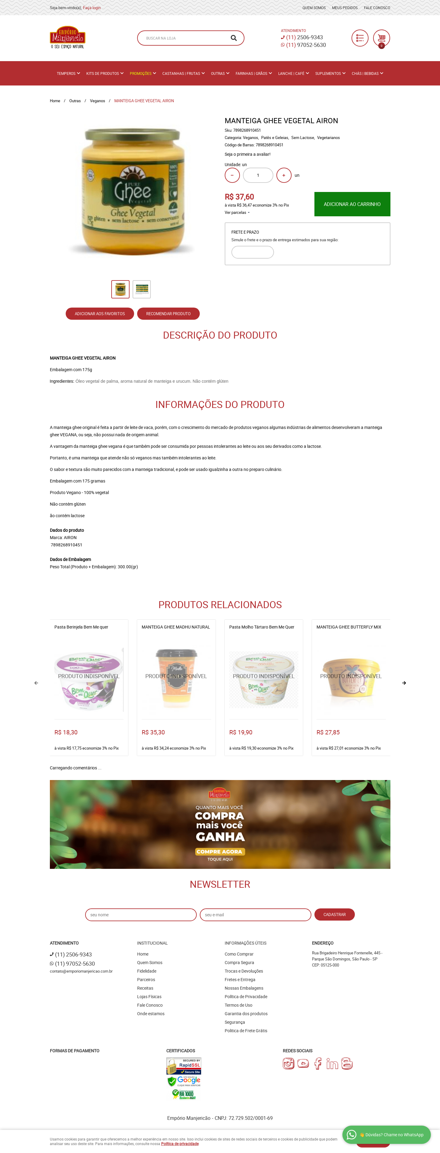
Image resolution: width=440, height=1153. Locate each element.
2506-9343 (304, 37)
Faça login (92, 7)
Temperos (66, 73)
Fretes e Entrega (240, 979)
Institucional (152, 943)
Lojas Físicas (149, 996)
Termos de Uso (238, 1005)
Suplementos (328, 73)
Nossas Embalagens (244, 988)
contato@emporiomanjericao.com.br (81, 971)
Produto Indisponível (89, 680)
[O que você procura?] (233, 38)
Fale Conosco (377, 7)
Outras (218, 73)
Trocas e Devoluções (244, 971)
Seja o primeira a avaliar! (248, 154)
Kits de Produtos (102, 73)
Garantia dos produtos (246, 1013)
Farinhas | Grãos (251, 73)
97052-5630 (306, 44)
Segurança (235, 1022)
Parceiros (146, 979)
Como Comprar (239, 954)
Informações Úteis (245, 943)
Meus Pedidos (345, 7)
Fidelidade (146, 971)
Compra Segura (239, 962)
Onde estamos (151, 1013)
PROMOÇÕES (140, 73)
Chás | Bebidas (365, 73)
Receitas (145, 988)
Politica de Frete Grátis (246, 1030)
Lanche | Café (291, 73)
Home (142, 954)
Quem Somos (314, 7)
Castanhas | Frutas (181, 73)
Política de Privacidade (246, 996)
